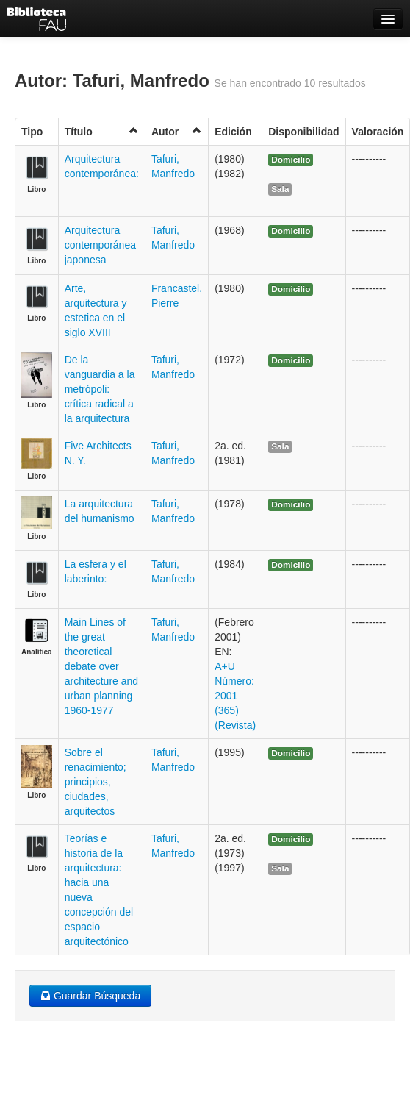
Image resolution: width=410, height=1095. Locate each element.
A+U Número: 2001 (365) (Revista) (235, 695)
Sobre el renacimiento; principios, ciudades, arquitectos (95, 781)
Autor (176, 131)
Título (102, 131)
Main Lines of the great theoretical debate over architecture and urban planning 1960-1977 (101, 666)
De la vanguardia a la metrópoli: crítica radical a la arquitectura (100, 389)
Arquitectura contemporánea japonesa (100, 244)
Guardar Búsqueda (90, 996)
